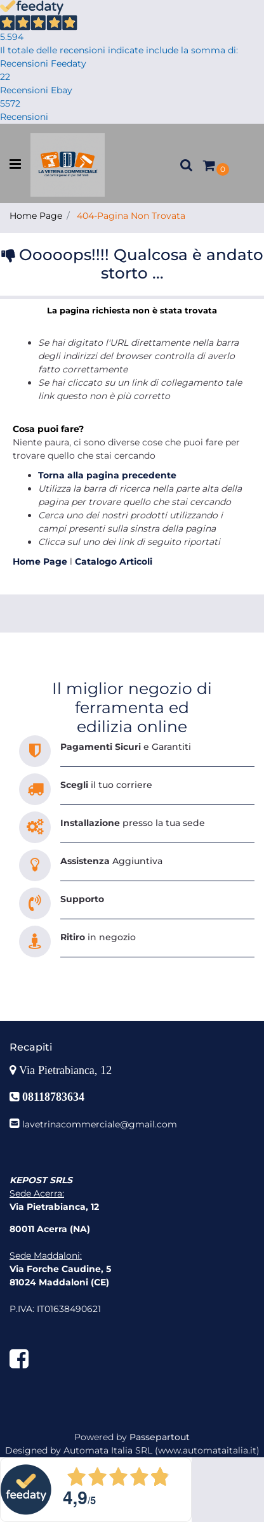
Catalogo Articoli (113, 561)
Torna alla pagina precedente (107, 475)
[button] (186, 165)
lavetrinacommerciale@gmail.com (99, 1124)
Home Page (36, 215)
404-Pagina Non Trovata (131, 215)
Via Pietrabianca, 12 (67, 1070)
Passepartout (159, 1437)
